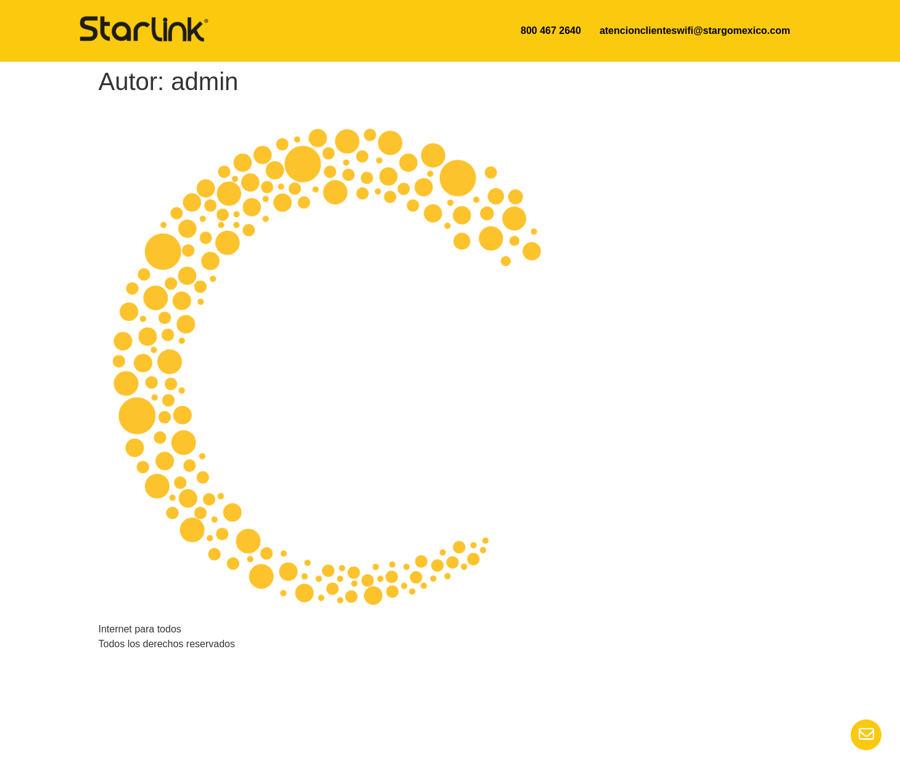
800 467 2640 (551, 30)
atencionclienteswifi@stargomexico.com (695, 30)
